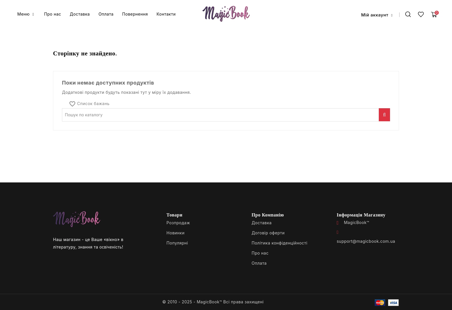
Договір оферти (268, 232)
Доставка (262, 222)
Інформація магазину (361, 215)
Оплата (259, 263)
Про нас (260, 253)
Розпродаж (178, 222)
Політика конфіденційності (280, 242)
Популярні (177, 242)
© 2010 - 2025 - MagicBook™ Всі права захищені (213, 301)
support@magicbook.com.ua (366, 241)
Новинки (176, 232)
